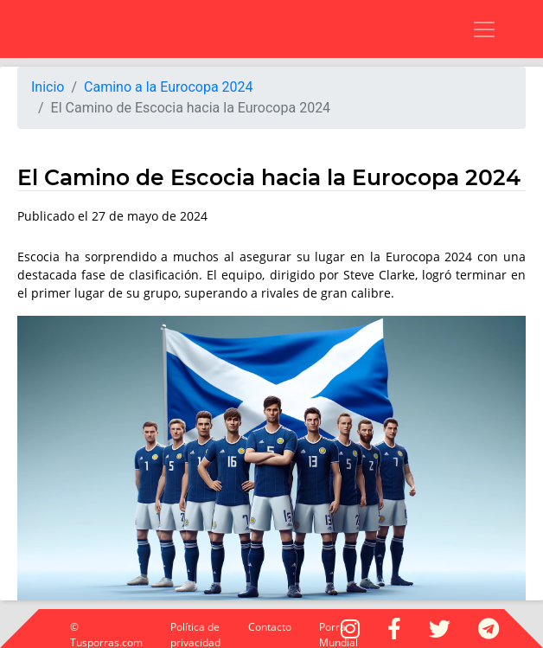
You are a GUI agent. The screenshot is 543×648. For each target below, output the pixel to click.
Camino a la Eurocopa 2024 (168, 87)
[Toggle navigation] (473, 29)
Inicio (47, 87)
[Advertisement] (185, 26)
